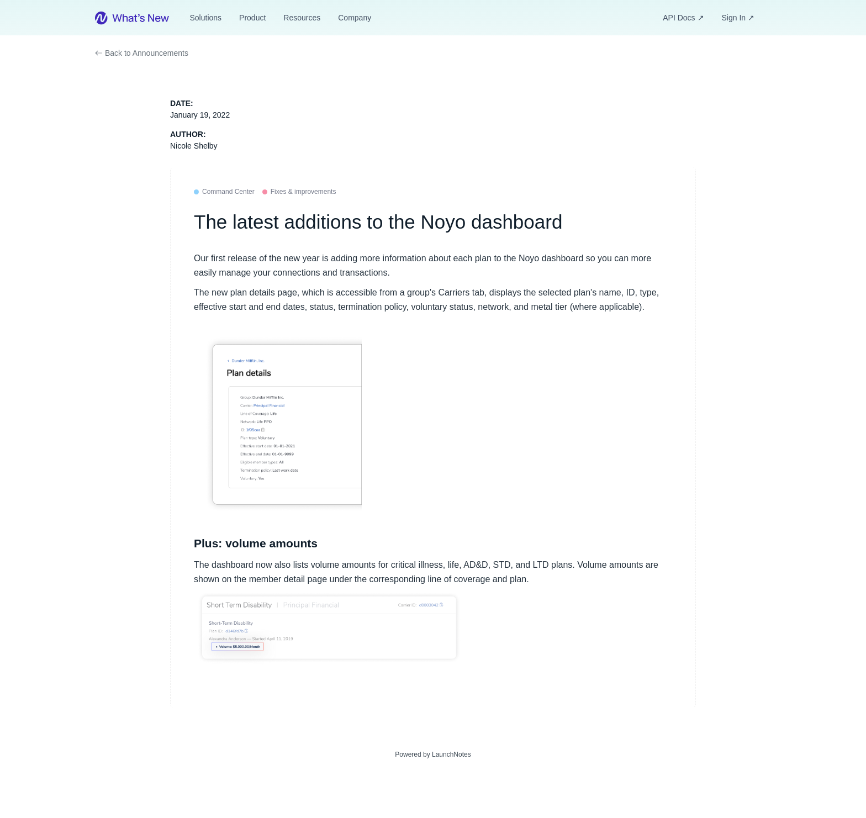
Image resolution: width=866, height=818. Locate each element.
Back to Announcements (141, 53)
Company (354, 17)
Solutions (205, 17)
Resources (301, 17)
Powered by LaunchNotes (433, 754)
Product (252, 17)
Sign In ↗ (738, 17)
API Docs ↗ (683, 17)
